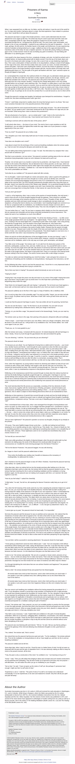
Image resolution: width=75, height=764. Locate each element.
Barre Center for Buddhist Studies (48, 762)
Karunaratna (20, 2)
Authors (14, 2)
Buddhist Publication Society (17, 715)
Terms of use (47, 759)
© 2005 (37, 20)
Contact (40, 759)
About (35, 759)
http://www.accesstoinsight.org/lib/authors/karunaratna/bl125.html (37, 751)
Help (25, 759)
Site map (30, 759)
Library (9, 2)
